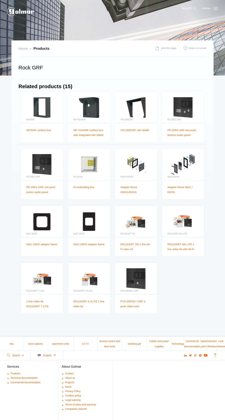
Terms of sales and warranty (79, 404)
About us (68, 377)
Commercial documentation (192, 344)
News (66, 386)
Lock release (221, 344)
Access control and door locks (109, 344)
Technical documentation (22, 377)
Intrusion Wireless (212, 344)
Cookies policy (71, 395)
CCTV (85, 343)
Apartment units (60, 343)
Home (23, 48)
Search (15, 355)
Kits (11, 343)
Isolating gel (134, 343)
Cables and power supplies (159, 344)
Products (41, 48)
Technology (178, 343)
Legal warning (71, 400)
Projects (68, 382)
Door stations (35, 343)
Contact (68, 373)
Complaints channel (74, 409)
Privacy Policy (71, 391)
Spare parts (204, 344)
